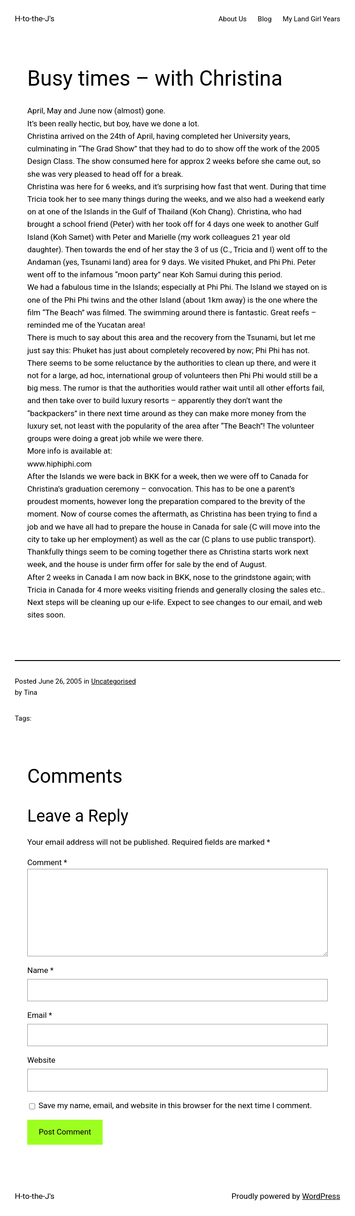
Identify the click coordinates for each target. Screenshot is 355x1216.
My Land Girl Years (311, 19)
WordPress (321, 1196)
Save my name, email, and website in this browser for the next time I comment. (175, 1105)
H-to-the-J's (35, 18)
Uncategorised (113, 681)
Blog (265, 19)
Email (39, 1015)
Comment (47, 862)
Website (41, 1060)
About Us (232, 19)
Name (40, 970)
